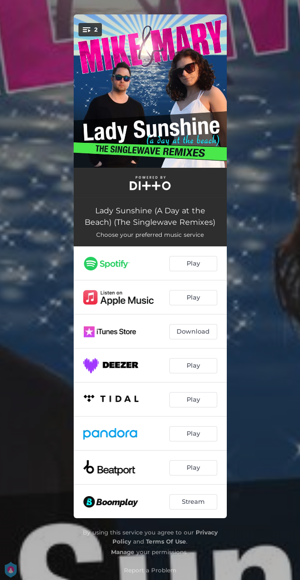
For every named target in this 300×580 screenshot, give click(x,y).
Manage (122, 552)
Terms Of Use (166, 541)
